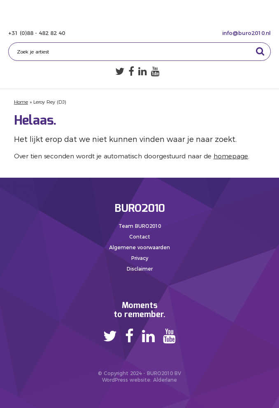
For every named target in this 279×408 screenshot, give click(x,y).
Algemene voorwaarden (139, 247)
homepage (231, 156)
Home (21, 102)
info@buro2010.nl (246, 33)
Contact (139, 237)
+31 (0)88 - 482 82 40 (36, 33)
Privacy (139, 258)
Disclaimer (140, 269)
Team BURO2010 (140, 226)
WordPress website (126, 380)
